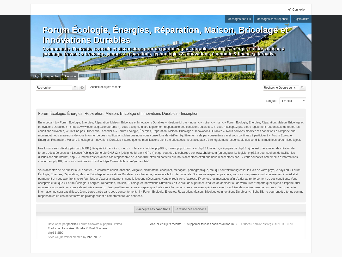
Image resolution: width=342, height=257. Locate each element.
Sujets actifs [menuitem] (301, 19)
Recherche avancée (82, 88)
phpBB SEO (55, 232)
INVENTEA (94, 237)
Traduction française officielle (66, 228)
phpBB (71, 224)
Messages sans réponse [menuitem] (272, 19)
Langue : (271, 101)
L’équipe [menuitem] (70, 76)
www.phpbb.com (206, 152)
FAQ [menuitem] (36, 76)
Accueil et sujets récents (165, 224)
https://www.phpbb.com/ (118, 161)
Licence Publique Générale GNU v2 (95, 152)
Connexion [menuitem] (299, 9)
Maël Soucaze (98, 228)
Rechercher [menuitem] (51, 76)
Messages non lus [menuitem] (239, 19)
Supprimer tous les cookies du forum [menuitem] (210, 224)
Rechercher (75, 88)
